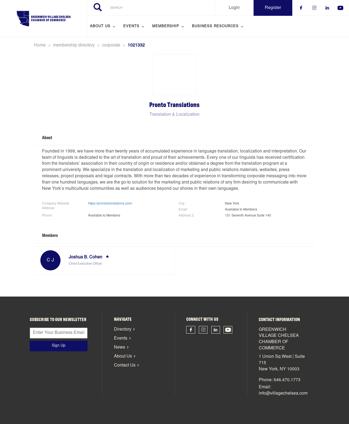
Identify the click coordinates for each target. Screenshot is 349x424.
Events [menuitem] (131, 26)
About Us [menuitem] (100, 26)
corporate (111, 45)
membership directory (74, 45)
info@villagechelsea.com (283, 393)
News (119, 347)
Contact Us (125, 365)
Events (120, 338)
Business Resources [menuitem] (215, 26)
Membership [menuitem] (165, 26)
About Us (123, 356)
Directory (122, 329)
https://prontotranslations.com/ (110, 203)
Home (40, 45)
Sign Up (58, 346)
